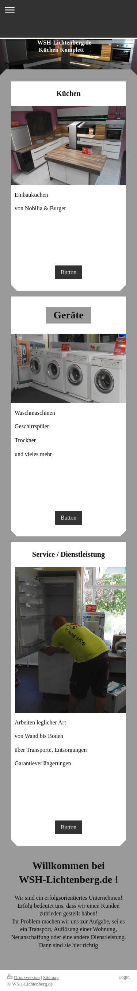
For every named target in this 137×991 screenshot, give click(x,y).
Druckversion (23, 977)
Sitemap (51, 977)
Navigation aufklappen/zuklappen (68, 10)
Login (124, 977)
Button (69, 272)
